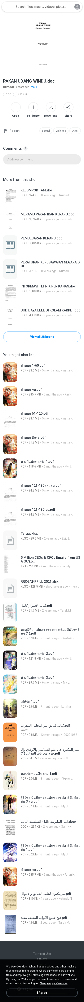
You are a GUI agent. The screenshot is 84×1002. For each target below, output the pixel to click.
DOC (8, 94)
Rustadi (8, 87)
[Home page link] (8, 7)
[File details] (42, 197)
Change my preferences (53, 983)
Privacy (42, 959)
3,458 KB (22, 94)
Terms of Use (42, 953)
